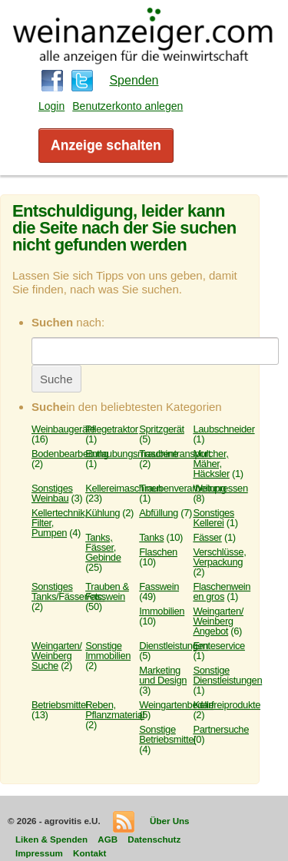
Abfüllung (158, 512)
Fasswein (159, 586)
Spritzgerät (161, 429)
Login (51, 106)
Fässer (207, 537)
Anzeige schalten (106, 145)
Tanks (151, 537)
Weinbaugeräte (63, 429)
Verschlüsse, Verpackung (219, 557)
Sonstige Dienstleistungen (227, 675)
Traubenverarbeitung (182, 488)
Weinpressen (220, 488)
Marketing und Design (163, 675)
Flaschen (158, 552)
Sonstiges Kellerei (213, 517)
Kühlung (102, 512)
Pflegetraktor (111, 429)
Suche (56, 379)
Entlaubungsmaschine (131, 453)
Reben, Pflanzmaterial (114, 709)
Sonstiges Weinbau (52, 493)
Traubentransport (174, 453)
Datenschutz (153, 839)
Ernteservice (219, 645)
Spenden (133, 80)
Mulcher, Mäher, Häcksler (211, 463)
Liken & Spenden (51, 839)
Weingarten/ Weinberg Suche (56, 655)
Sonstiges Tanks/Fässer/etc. (67, 591)
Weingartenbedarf (176, 704)
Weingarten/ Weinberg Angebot (218, 621)
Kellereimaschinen (123, 488)
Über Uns (170, 821)
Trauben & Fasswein (107, 591)
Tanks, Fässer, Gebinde (103, 547)
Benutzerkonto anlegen (127, 106)
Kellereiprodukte (226, 704)
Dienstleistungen (173, 645)
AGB (108, 839)
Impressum (39, 853)
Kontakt (89, 853)
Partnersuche (221, 729)
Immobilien (161, 611)
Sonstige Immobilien (108, 650)
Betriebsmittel (59, 704)
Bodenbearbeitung (69, 453)
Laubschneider (223, 429)
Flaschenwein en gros (221, 591)
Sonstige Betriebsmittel (167, 734)
